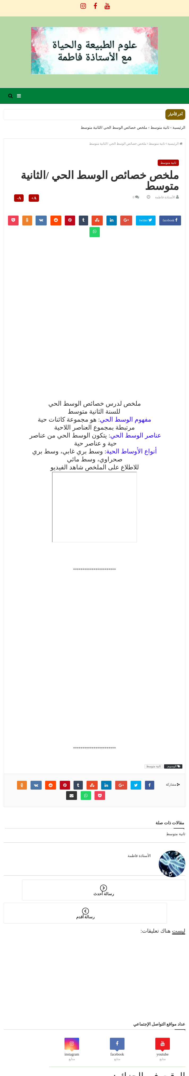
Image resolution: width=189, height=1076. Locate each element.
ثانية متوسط (168, 163)
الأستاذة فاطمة (165, 197)
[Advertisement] (94, 276)
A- (19, 198)
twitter (145, 220)
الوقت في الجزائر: (149, 1053)
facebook (170, 220)
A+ (33, 198)
